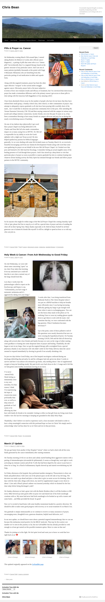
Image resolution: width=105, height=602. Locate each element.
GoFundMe (50, 40)
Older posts (8, 579)
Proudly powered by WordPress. (89, 597)
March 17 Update (13, 443)
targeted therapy (50, 247)
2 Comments (59, 247)
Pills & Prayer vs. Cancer (17, 48)
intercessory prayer (32, 247)
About (6, 40)
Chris (21, 51)
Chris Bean (10, 7)
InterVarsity (13, 40)
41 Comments (27, 436)
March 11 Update (85, 62)
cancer (25, 247)
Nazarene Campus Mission (27, 40)
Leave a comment (23, 574)
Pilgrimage (41, 40)
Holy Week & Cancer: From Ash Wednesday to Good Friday (36, 254)
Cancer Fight (13, 247)
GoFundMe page (38, 564)
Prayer (20, 436)
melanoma (42, 247)
